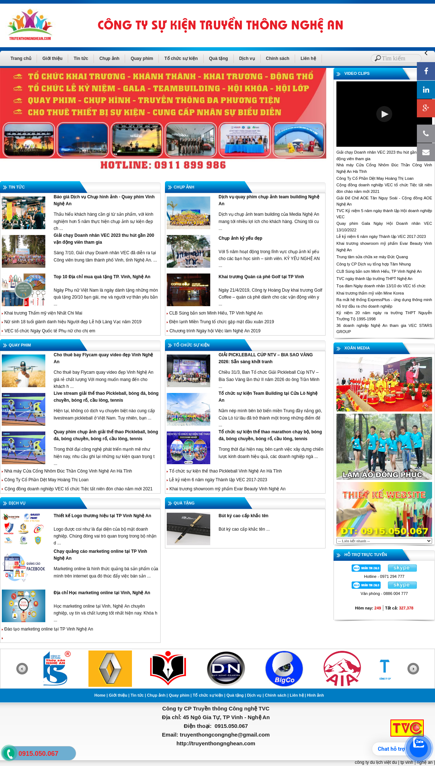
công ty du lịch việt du (376, 762)
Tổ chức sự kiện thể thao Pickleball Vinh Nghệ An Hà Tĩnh (224, 471)
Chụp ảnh (109, 58)
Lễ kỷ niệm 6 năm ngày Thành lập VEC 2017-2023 (217, 479)
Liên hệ (308, 58)
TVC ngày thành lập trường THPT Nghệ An (374, 278)
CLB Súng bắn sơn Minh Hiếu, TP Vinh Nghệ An (214, 313)
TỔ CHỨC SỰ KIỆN (192, 345)
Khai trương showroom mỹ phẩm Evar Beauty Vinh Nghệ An (227, 488)
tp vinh (407, 762)
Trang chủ (21, 58)
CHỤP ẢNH (184, 187)
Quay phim (141, 58)
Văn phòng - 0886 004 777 (384, 593)
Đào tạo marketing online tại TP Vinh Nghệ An (47, 629)
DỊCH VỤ (17, 503)
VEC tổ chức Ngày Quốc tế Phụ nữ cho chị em (49, 330)
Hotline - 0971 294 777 (384, 576)
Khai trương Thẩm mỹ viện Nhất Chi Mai (42, 313)
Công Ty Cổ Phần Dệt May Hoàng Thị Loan (45, 479)
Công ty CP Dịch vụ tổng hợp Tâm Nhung (373, 264)
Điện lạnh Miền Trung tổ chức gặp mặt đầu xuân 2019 (221, 321)
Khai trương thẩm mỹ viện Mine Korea (370, 293)
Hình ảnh (315, 695)
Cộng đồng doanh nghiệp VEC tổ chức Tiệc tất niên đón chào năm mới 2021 (78, 488)
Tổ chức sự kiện (181, 58)
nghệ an (425, 762)
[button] (384, 114)
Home (99, 695)
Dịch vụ (247, 58)
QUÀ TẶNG (184, 503)
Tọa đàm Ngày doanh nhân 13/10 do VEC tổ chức (381, 286)
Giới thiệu (52, 58)
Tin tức (81, 58)
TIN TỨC (17, 187)
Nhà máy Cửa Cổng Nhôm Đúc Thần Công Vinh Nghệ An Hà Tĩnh (67, 471)
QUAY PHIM (20, 345)
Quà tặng (218, 58)
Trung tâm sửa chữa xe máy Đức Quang (372, 257)
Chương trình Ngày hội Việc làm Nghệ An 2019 (214, 330)
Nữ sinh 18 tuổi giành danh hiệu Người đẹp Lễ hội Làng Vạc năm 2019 (72, 321)
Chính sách (278, 58)
